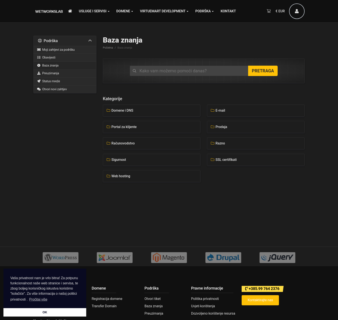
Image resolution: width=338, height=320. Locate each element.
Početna (108, 47)
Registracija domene (107, 299)
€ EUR (280, 11)
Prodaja (218, 127)
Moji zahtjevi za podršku (56, 50)
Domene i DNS (119, 110)
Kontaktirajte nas (260, 300)
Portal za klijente (121, 127)
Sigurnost (116, 160)
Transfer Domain (104, 306)
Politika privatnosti (205, 299)
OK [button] (44, 312)
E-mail (217, 110)
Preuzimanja (48, 73)
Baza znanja (48, 65)
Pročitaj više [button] (38, 299)
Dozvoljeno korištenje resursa (213, 313)
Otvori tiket (152, 299)
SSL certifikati (223, 160)
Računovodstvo (120, 143)
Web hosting (118, 176)
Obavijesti (46, 57)
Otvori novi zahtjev (52, 89)
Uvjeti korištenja (203, 306)
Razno (217, 143)
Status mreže (48, 81)
